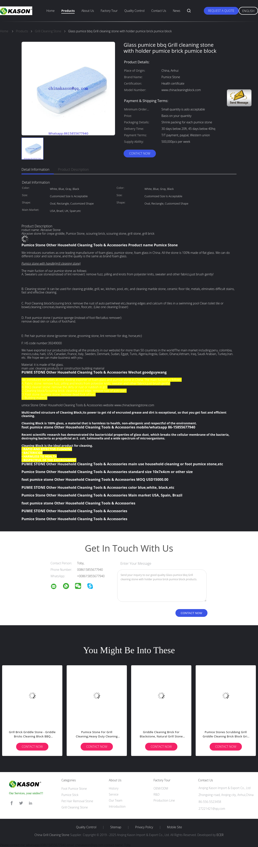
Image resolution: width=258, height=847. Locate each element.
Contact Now (139, 153)
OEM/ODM (161, 788)
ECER (220, 835)
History (113, 788)
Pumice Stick (69, 795)
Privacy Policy (144, 827)
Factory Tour (109, 11)
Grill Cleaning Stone (74, 807)
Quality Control (134, 11)
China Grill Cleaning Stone (51, 835)
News (176, 11)
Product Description (73, 169)
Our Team (115, 800)
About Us (87, 11)
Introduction (117, 806)
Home (50, 11)
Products (68, 11)
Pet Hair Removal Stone (77, 801)
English (248, 11)
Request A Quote (221, 11)
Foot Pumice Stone (74, 788)
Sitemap (115, 827)
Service (113, 794)
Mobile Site (174, 827)
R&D (157, 794)
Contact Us (158, 11)
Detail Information (35, 169)
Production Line (164, 800)
